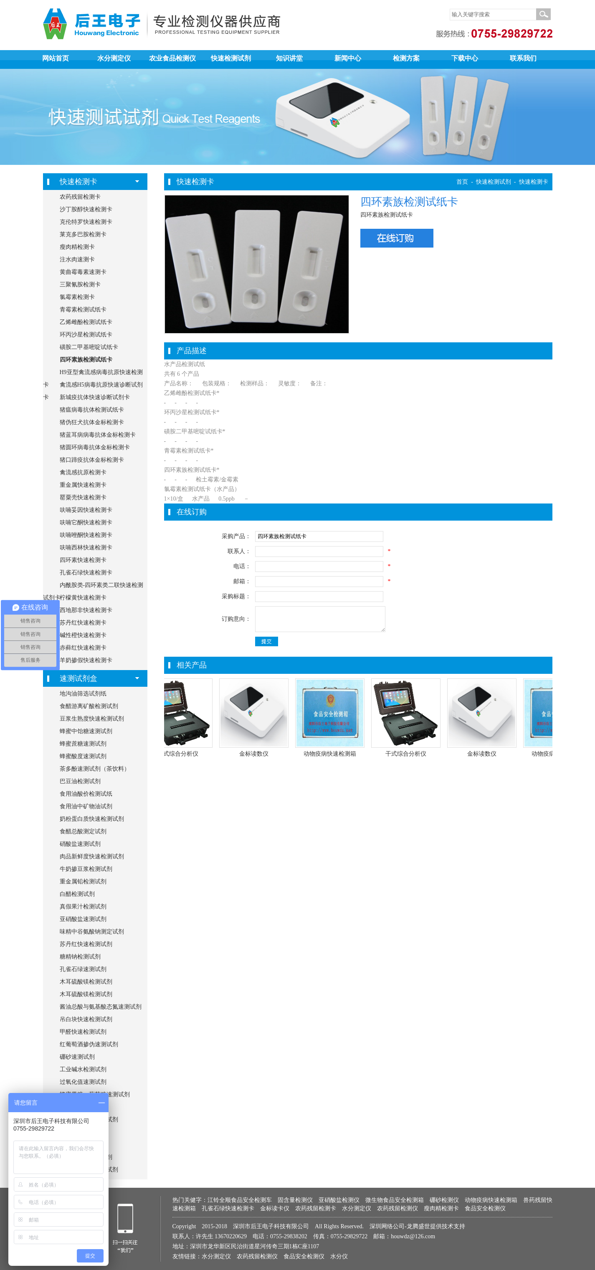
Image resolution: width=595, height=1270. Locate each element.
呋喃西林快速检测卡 (86, 547)
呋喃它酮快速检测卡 (86, 522)
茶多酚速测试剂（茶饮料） (95, 769)
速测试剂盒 (78, 678)
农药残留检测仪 (397, 1208)
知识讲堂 (289, 58)
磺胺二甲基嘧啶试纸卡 (89, 347)
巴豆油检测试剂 (80, 781)
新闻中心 (347, 58)
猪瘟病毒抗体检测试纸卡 (92, 410)
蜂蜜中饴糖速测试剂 (86, 731)
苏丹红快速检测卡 (83, 623)
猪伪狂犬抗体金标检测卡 (92, 422)
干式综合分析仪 (181, 754)
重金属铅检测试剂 (83, 881)
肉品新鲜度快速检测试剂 (92, 856)
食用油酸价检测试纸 (86, 794)
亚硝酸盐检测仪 (339, 1200)
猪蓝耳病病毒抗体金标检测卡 (98, 435)
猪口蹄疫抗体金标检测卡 (92, 460)
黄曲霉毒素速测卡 (83, 272)
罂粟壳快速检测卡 (83, 497)
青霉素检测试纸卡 (83, 309)
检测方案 (406, 58)
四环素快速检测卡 (83, 560)
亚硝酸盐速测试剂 (83, 919)
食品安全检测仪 (485, 1208)
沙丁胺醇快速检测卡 (86, 209)
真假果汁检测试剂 (83, 906)
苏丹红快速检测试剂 (86, 944)
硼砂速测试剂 (77, 1057)
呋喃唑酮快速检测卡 (86, 535)
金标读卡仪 (274, 1208)
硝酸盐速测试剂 (80, 844)
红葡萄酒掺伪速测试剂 (89, 1044)
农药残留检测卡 (80, 197)
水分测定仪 (114, 58)
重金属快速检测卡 (83, 485)
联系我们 (523, 58)
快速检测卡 (78, 181)
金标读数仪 (257, 754)
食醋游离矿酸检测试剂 (89, 706)
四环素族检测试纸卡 (86, 360)
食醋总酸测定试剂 (83, 831)
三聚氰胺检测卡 (80, 284)
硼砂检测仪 (444, 1200)
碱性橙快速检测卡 (83, 635)
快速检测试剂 (231, 58)
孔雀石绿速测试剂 (83, 969)
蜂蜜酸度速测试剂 (83, 756)
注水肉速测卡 (77, 259)
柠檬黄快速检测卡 (83, 598)
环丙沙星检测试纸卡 (86, 334)
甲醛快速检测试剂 (83, 1032)
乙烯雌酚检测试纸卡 (86, 322)
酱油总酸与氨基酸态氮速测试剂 (101, 1007)
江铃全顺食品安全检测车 (240, 1200)
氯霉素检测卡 (77, 297)
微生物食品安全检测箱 (394, 1200)
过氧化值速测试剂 (83, 1082)
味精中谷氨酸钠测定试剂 (92, 931)
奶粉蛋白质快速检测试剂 (92, 819)
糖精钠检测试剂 (80, 957)
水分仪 (339, 1256)
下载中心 (464, 58)
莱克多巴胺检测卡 (83, 234)
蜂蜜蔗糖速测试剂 (83, 744)
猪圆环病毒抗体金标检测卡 (95, 447)
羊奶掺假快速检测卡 (86, 660)
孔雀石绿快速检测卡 (86, 572)
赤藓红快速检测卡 (83, 648)
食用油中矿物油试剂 (86, 806)
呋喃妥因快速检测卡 (86, 510)
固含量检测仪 (295, 1200)
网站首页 (55, 58)
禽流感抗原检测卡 (83, 472)
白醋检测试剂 (77, 894)
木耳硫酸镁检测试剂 (86, 982)
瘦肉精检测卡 (77, 247)
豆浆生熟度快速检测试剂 (92, 719)
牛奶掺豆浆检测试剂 (86, 869)
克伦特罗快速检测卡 (86, 222)
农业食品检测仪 (172, 58)
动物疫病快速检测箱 (333, 754)
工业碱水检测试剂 (83, 1069)
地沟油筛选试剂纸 (83, 694)
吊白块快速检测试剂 (86, 1019)
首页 (462, 182)
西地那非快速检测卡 (86, 610)
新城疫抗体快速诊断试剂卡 (95, 397)
